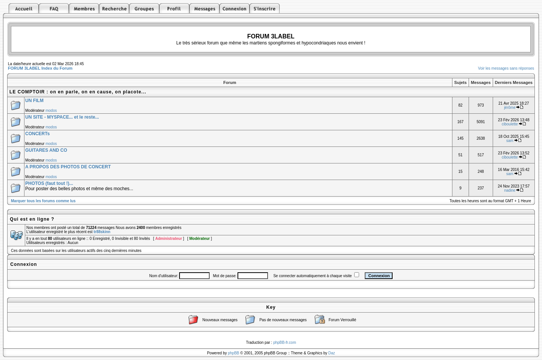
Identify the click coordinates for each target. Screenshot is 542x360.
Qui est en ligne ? (32, 219)
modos (51, 110)
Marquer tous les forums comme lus (43, 201)
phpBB (233, 353)
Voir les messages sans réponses (506, 68)
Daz (331, 353)
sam (509, 141)
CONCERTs (37, 133)
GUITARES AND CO (46, 150)
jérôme (510, 107)
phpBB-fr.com (284, 342)
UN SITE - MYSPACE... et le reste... (62, 117)
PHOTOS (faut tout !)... (49, 183)
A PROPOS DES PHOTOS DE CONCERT (68, 166)
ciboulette (510, 124)
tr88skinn (102, 232)
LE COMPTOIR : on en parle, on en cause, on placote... (77, 92)
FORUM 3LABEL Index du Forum (40, 68)
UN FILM (34, 100)
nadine (509, 190)
